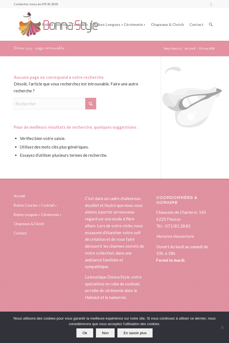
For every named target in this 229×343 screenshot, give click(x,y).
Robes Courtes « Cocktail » (35, 205)
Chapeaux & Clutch (29, 224)
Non (105, 333)
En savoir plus (135, 333)
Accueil (19, 196)
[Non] (222, 327)
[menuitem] (30, 24)
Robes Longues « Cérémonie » (37, 214)
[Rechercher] (210, 24)
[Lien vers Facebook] (211, 4)
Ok (84, 333)
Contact (20, 233)
